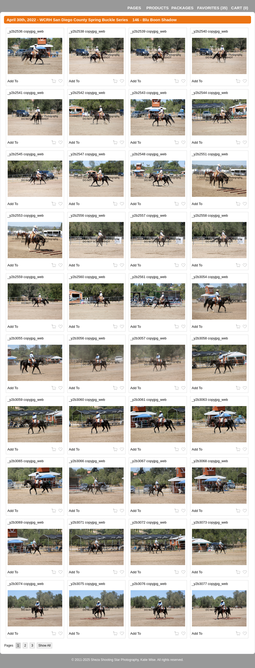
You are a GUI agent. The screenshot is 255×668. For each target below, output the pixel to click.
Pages (134, 8)
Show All (44, 645)
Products (157, 8)
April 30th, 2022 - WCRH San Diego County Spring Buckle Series (67, 19)
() (212, 8)
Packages (182, 8)
